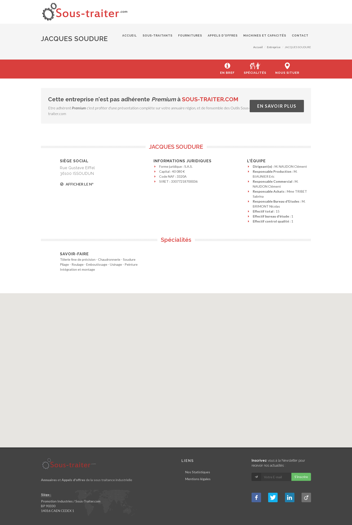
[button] (176, 366)
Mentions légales (198, 479)
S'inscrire (301, 477)
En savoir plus (276, 106)
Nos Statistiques (197, 472)
